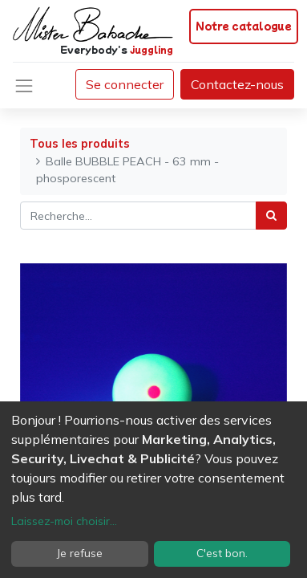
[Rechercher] (271, 215)
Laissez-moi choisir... (64, 521)
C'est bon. (222, 553)
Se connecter (125, 84)
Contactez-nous (237, 84)
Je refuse (80, 553)
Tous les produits (80, 143)
